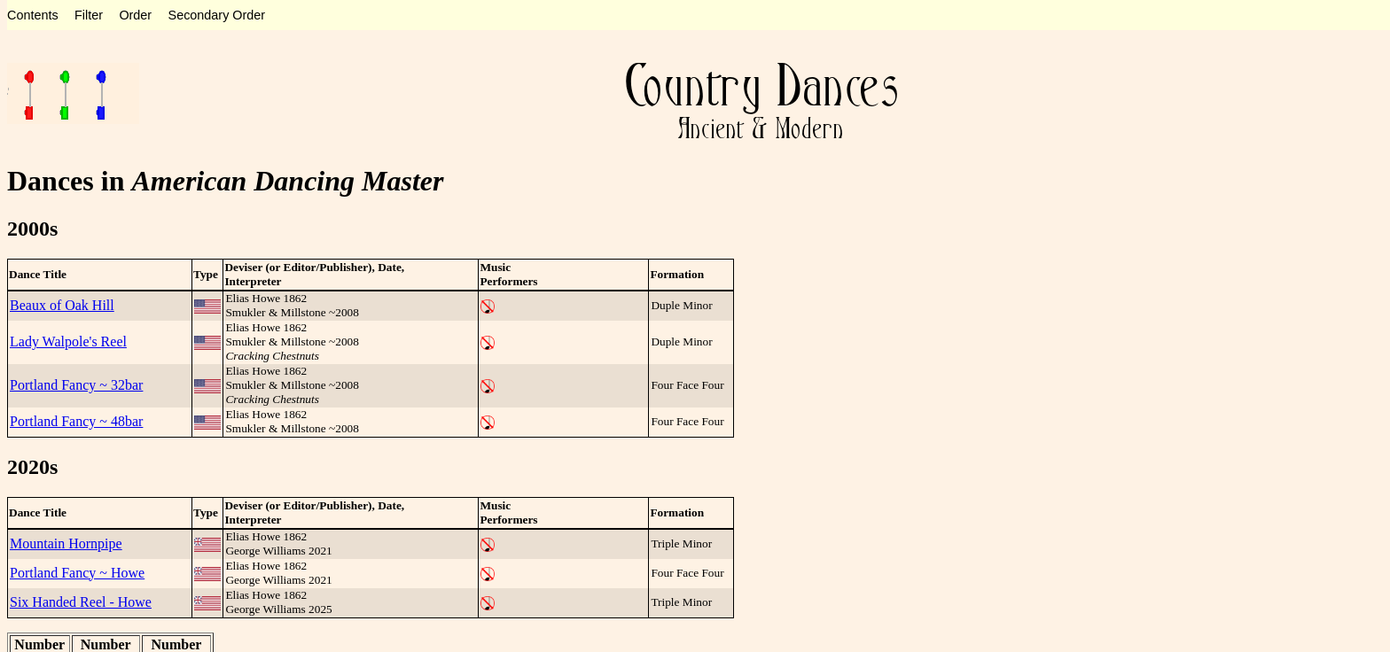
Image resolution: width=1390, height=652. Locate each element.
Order (135, 15)
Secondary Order (217, 15)
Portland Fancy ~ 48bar (76, 421)
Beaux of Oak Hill (62, 305)
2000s (32, 228)
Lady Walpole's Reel (68, 341)
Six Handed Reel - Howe (81, 601)
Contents (33, 15)
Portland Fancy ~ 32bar (76, 384)
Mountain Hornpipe (66, 543)
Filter (88, 15)
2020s (32, 466)
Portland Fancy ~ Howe (77, 572)
